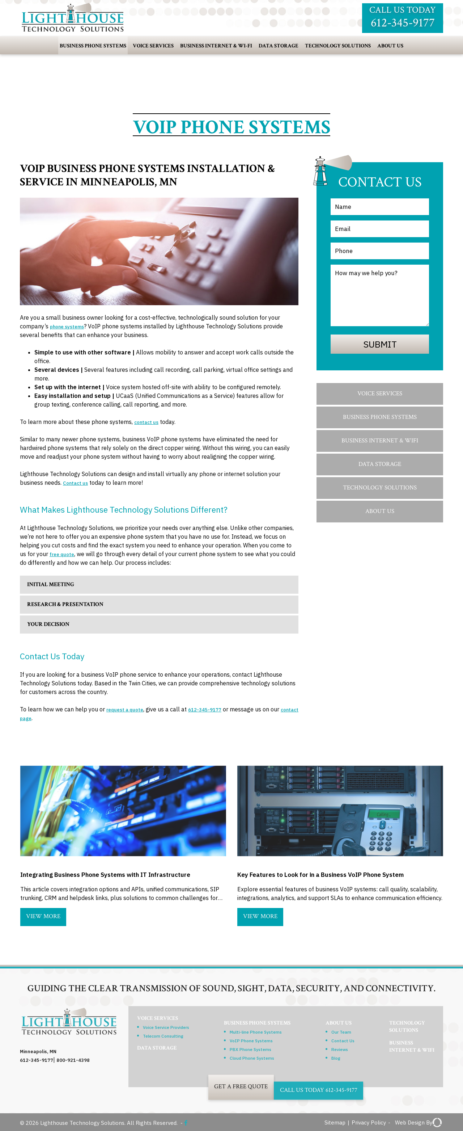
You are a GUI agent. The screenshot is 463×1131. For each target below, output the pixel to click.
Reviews (339, 1048)
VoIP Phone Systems (251, 1039)
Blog (334, 1056)
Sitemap (334, 1122)
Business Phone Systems (93, 45)
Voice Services (153, 45)
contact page (38, 718)
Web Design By (418, 1122)
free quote (65, 554)
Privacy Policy (368, 1122)
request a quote (128, 709)
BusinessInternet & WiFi (401, 1065)
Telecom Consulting (170, 1039)
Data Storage (278, 45)
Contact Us (343, 1039)
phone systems (71, 326)
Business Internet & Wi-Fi (216, 45)
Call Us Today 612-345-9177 (338, 1086)
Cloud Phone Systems (252, 1056)
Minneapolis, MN (41, 1051)
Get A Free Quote (216, 1086)
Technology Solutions (338, 45)
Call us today (402, 17)
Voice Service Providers (175, 1030)
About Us (390, 45)
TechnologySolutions (394, 1025)
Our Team (341, 1030)
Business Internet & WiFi (379, 441)
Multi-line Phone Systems (257, 1030)
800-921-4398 (78, 1059)
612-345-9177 (216, 709)
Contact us (78, 482)
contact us (148, 421)
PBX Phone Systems (249, 1048)
